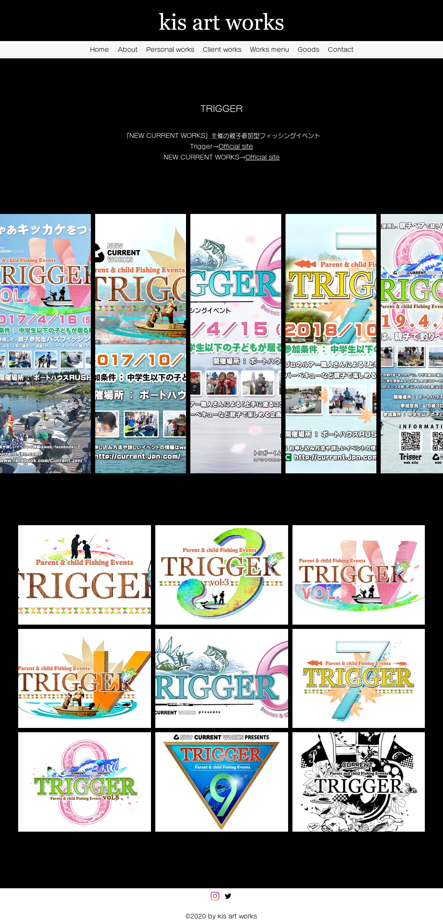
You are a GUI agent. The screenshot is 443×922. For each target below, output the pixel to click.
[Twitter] (228, 896)
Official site (235, 147)
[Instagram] (215, 896)
